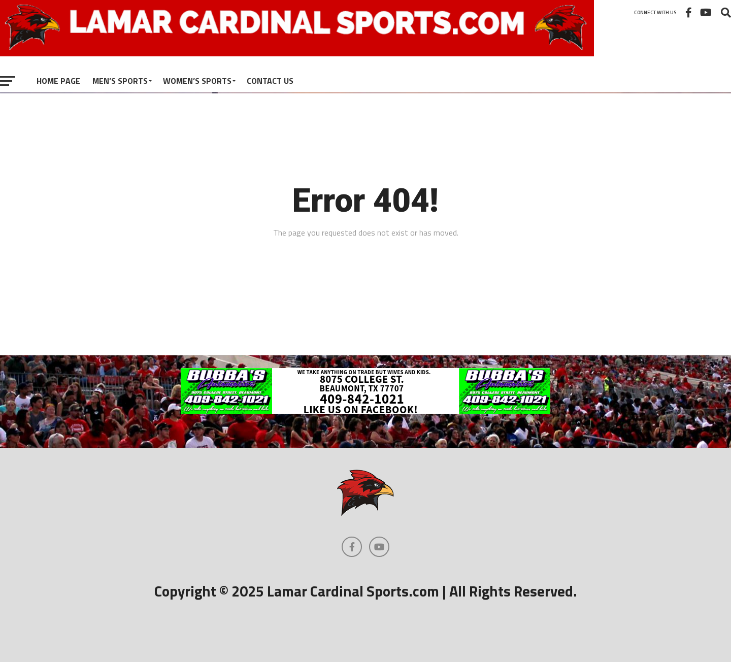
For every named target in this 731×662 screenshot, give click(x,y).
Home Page (58, 81)
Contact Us (270, 81)
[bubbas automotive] (365, 411)
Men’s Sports (120, 81)
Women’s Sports (197, 81)
